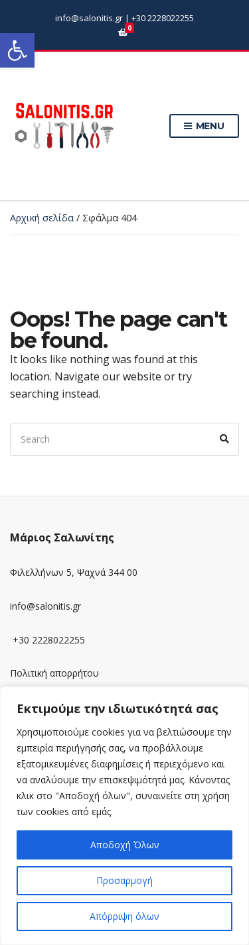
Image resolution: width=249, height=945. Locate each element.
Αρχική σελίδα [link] (42, 217)
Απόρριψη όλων (124, 916)
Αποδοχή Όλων (124, 844)
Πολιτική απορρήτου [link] (54, 673)
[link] (17, 50)
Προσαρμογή (124, 880)
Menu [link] (204, 126)
